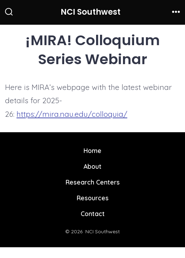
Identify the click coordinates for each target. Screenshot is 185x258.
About (92, 166)
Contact (93, 214)
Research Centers (93, 182)
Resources (93, 198)
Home (92, 150)
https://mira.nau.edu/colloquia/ (71, 114)
